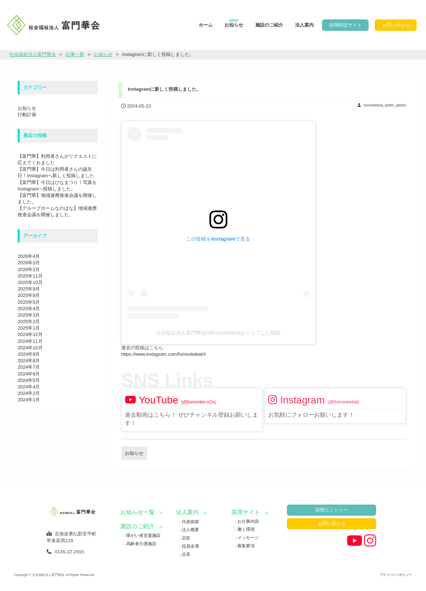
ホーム (206, 25)
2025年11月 (30, 276)
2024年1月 (29, 399)
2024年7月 (29, 367)
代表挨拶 (190, 521)
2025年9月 (29, 289)
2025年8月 (29, 295)
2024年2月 (29, 393)
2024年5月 (29, 380)
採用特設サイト (345, 25)
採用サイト (246, 512)
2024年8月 (29, 360)
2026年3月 (29, 262)
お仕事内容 (247, 521)
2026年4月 (29, 256)
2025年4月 (29, 308)
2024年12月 (30, 334)
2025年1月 (29, 328)
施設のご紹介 (269, 25)
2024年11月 (30, 341)
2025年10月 (30, 282)
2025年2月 (29, 321)
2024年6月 (29, 374)
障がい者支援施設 (143, 535)
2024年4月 (29, 386)
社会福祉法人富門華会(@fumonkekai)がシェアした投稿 (218, 333)
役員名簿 (190, 546)
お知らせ (234, 23)
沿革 (185, 554)
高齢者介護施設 (140, 543)
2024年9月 (29, 354)
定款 (185, 537)
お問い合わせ (396, 25)
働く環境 (245, 529)
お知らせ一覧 (138, 512)
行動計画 (27, 114)
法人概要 (190, 529)
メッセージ (247, 537)
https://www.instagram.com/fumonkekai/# (163, 354)
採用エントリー (331, 509)
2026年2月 (29, 269)
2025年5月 (29, 302)
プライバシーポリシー (396, 575)
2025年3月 (29, 315)
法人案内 (304, 25)
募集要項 (245, 545)
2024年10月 (30, 347)
